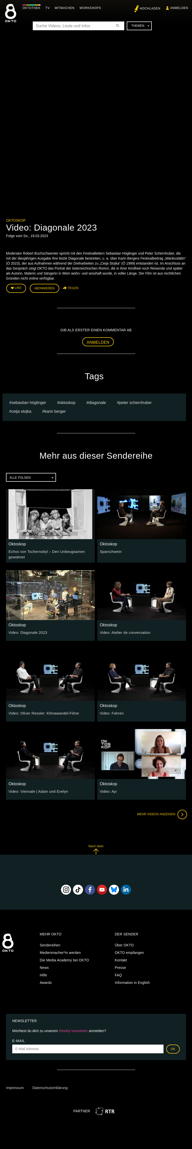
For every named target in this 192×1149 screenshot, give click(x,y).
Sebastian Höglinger (29, 402)
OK (173, 1047)
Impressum (15, 1087)
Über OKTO (124, 944)
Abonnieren (44, 288)
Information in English (132, 981)
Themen (140, 25)
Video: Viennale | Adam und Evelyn (36, 790)
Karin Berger (55, 410)
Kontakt (121, 959)
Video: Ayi (108, 790)
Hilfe (43, 974)
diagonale (97, 402)
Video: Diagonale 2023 (26, 631)
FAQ (118, 974)
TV (49, 8)
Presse (120, 966)
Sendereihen (50, 944)
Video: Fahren (111, 712)
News (44, 966)
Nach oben (96, 848)
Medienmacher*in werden (60, 951)
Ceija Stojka (21, 410)
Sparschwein (110, 551)
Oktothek (33, 8)
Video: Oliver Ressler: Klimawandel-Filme (41, 712)
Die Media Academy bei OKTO (64, 959)
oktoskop (68, 402)
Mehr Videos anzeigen (161, 813)
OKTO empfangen (129, 951)
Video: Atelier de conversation (124, 631)
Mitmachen (66, 8)
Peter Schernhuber (135, 402)
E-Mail (18, 1039)
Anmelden (98, 341)
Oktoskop (16, 220)
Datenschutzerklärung (50, 1087)
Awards (46, 981)
